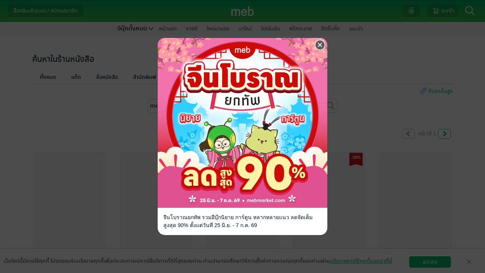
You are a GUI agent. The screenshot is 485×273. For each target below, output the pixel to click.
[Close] (320, 45)
